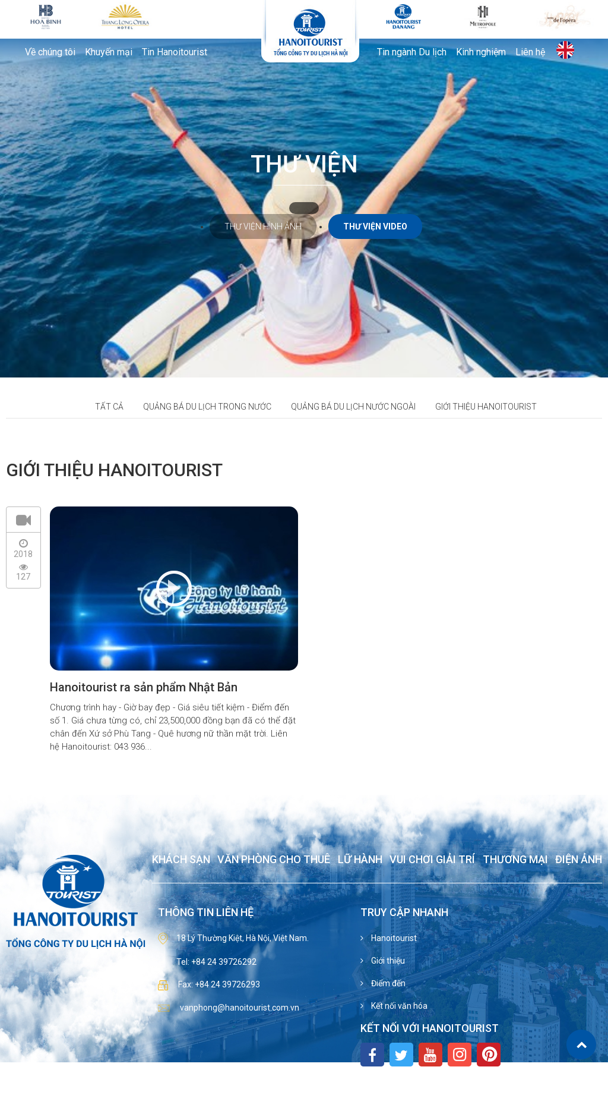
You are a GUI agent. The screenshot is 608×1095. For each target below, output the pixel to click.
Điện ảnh (578, 860)
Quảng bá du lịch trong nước (207, 406)
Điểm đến (387, 983)
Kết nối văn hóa (398, 1006)
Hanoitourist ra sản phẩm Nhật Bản (144, 687)
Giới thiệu (387, 960)
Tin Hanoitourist (174, 52)
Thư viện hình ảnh (263, 226)
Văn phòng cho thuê (273, 860)
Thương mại (515, 860)
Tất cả (109, 406)
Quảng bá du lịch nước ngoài (353, 406)
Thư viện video (375, 226)
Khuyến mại (108, 52)
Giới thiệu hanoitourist (486, 406)
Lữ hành (360, 860)
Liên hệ (530, 52)
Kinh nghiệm (481, 52)
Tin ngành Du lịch (411, 52)
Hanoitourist (393, 938)
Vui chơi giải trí (432, 860)
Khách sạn (181, 860)
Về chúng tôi (50, 52)
